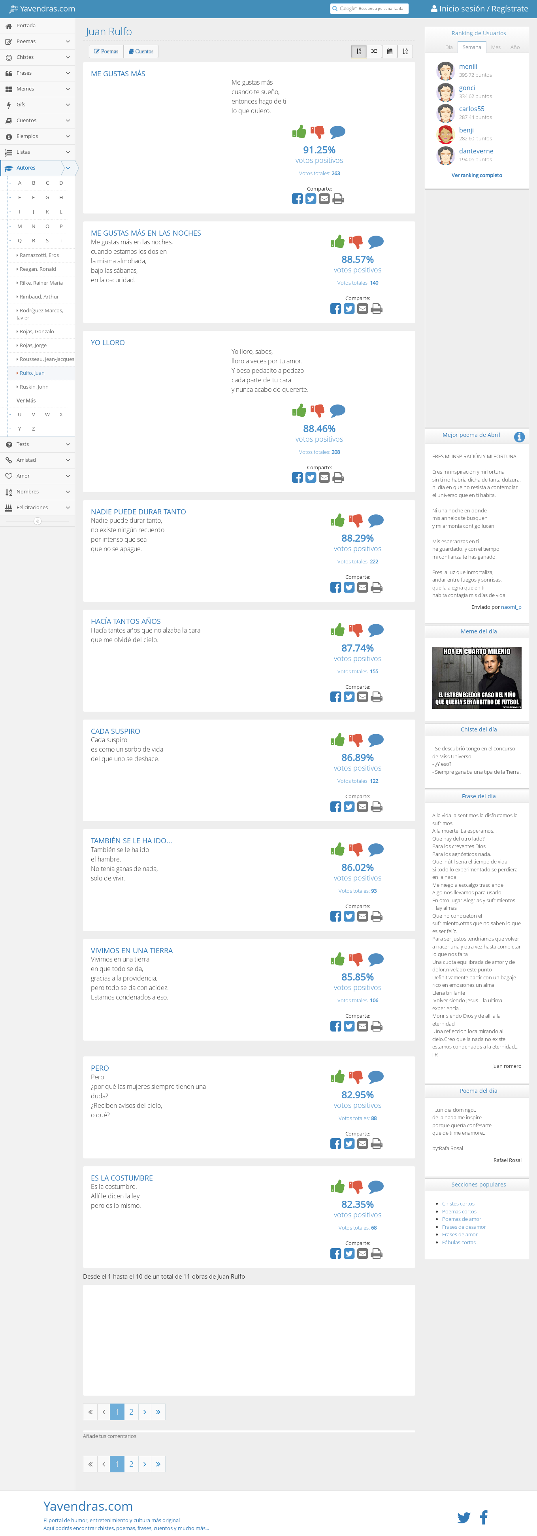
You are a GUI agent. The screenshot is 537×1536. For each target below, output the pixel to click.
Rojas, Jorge (32, 345)
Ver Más (26, 400)
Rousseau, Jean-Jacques (45, 359)
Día (449, 47)
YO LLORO (108, 342)
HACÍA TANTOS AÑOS (126, 621)
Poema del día (478, 1090)
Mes (496, 47)
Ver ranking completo (477, 175)
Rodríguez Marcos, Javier (40, 314)
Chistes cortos (458, 1203)
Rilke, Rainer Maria (40, 282)
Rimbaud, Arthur (38, 296)
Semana (472, 47)
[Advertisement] (157, 136)
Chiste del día (479, 729)
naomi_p (511, 606)
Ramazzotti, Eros (38, 255)
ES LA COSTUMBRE (122, 1178)
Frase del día (479, 796)
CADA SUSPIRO (115, 731)
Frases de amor (460, 1234)
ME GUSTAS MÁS (118, 73)
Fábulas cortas (459, 1242)
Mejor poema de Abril (471, 434)
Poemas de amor (461, 1218)
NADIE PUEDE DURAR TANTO (138, 511)
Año (515, 47)
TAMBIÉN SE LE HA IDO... (131, 840)
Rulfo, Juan (31, 372)
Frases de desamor (464, 1226)
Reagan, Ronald (36, 268)
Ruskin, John (33, 386)
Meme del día (479, 631)
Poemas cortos (459, 1211)
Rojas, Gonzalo (35, 331)
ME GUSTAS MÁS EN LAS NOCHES (146, 233)
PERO (100, 1068)
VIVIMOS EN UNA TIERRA (132, 950)
